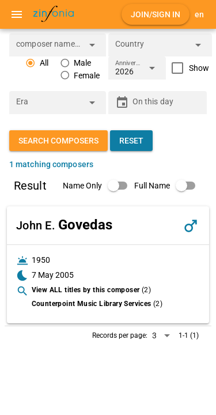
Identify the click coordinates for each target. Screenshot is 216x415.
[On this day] (166, 102)
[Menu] (16, 14)
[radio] (36, 63)
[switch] (98, 185)
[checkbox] (187, 68)
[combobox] (49, 48)
